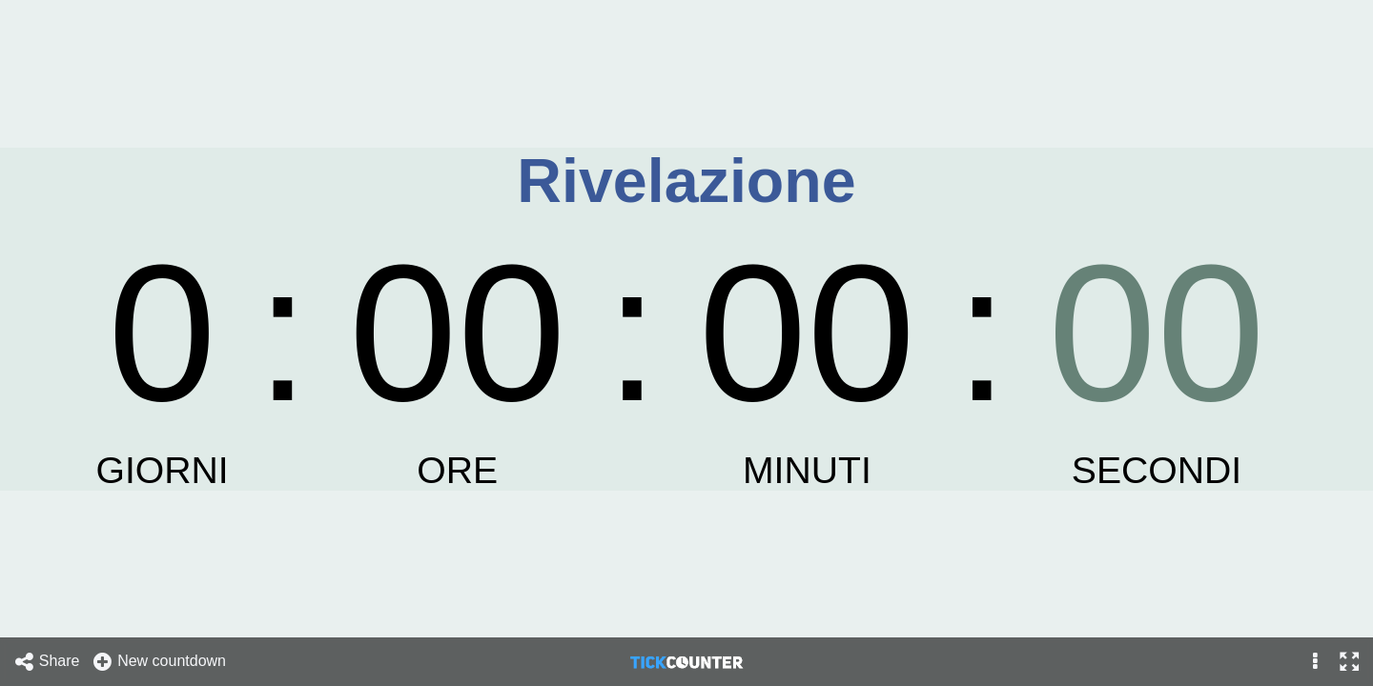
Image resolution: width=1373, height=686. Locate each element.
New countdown (159, 662)
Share (47, 662)
